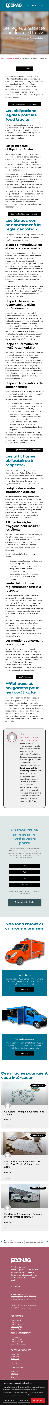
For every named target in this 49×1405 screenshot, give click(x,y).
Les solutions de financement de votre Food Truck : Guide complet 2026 (22, 1164)
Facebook (14, 1371)
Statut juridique (16, 1354)
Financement (15, 1356)
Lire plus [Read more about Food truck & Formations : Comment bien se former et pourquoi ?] (7, 1222)
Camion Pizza (15, 1322)
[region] (24, 1392)
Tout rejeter (24, 1400)
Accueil (3, 59)
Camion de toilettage (18, 1344)
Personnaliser (10, 1400)
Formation (14, 1361)
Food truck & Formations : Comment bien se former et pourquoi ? (23, 1215)
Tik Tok (13, 1378)
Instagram (14, 1374)
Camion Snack (16, 1320)
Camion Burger (16, 1327)
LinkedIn (14, 1376)
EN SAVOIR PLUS (24, 989)
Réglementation (36, 38)
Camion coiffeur (16, 1339)
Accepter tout (38, 1400)
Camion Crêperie (17, 1324)
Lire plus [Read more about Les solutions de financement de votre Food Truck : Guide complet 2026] (7, 1172)
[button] (28, 5)
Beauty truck (15, 1337)
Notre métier (15, 1286)
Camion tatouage (17, 1342)
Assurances (15, 1359)
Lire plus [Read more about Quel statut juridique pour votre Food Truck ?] (7, 1120)
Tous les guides (16, 1363)
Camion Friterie (16, 1329)
